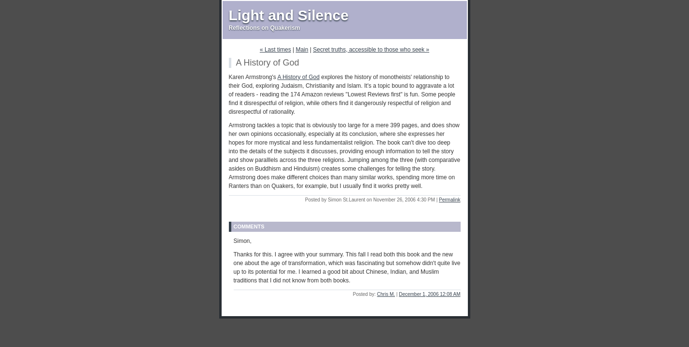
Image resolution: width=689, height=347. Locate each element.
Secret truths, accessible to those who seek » (371, 49)
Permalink (449, 199)
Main (301, 49)
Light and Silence (289, 15)
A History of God (299, 77)
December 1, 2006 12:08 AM (429, 294)
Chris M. (386, 294)
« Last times (275, 49)
